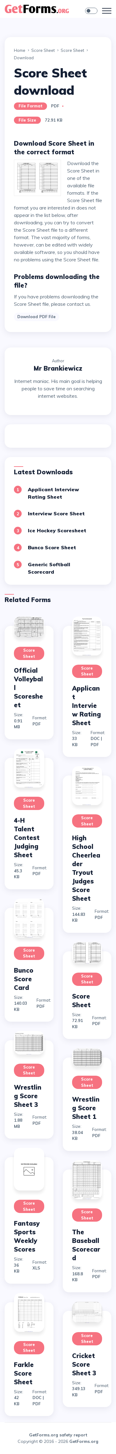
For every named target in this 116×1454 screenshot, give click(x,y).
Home (19, 50)
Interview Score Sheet (56, 513)
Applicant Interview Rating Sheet (86, 705)
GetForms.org (83, 1441)
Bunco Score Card (23, 978)
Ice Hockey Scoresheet (57, 530)
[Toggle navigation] (106, 11)
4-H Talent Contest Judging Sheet (27, 837)
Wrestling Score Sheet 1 (86, 1107)
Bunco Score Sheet (52, 547)
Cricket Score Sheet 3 (84, 1364)
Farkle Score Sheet (24, 1373)
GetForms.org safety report (58, 1435)
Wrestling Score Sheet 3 (27, 1095)
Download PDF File (36, 316)
